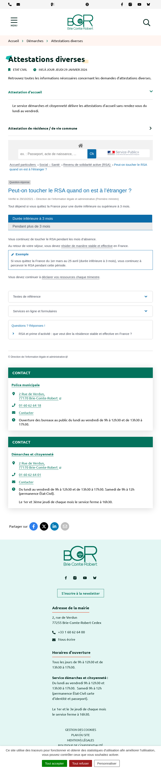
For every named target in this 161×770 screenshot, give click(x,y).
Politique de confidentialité (80, 745)
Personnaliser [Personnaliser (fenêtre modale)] (107, 763)
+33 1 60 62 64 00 (68, 632)
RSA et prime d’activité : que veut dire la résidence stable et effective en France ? (75, 334)
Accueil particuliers (23, 164)
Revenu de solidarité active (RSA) (87, 164)
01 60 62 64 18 (30, 405)
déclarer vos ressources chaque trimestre (70, 277)
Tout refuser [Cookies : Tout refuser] (80, 763)
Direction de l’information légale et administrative (39, 356)
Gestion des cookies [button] (80, 729)
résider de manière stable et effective (87, 246)
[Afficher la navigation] (14, 22)
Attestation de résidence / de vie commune (42, 128)
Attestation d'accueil (25, 92)
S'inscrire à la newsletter (81, 593)
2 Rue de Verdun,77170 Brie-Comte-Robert (40, 396)
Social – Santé (50, 164)
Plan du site (80, 735)
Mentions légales (80, 740)
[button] (147, 22)
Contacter (26, 412)
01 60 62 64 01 (30, 474)
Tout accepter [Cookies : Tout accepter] (54, 763)
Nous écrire (63, 639)
